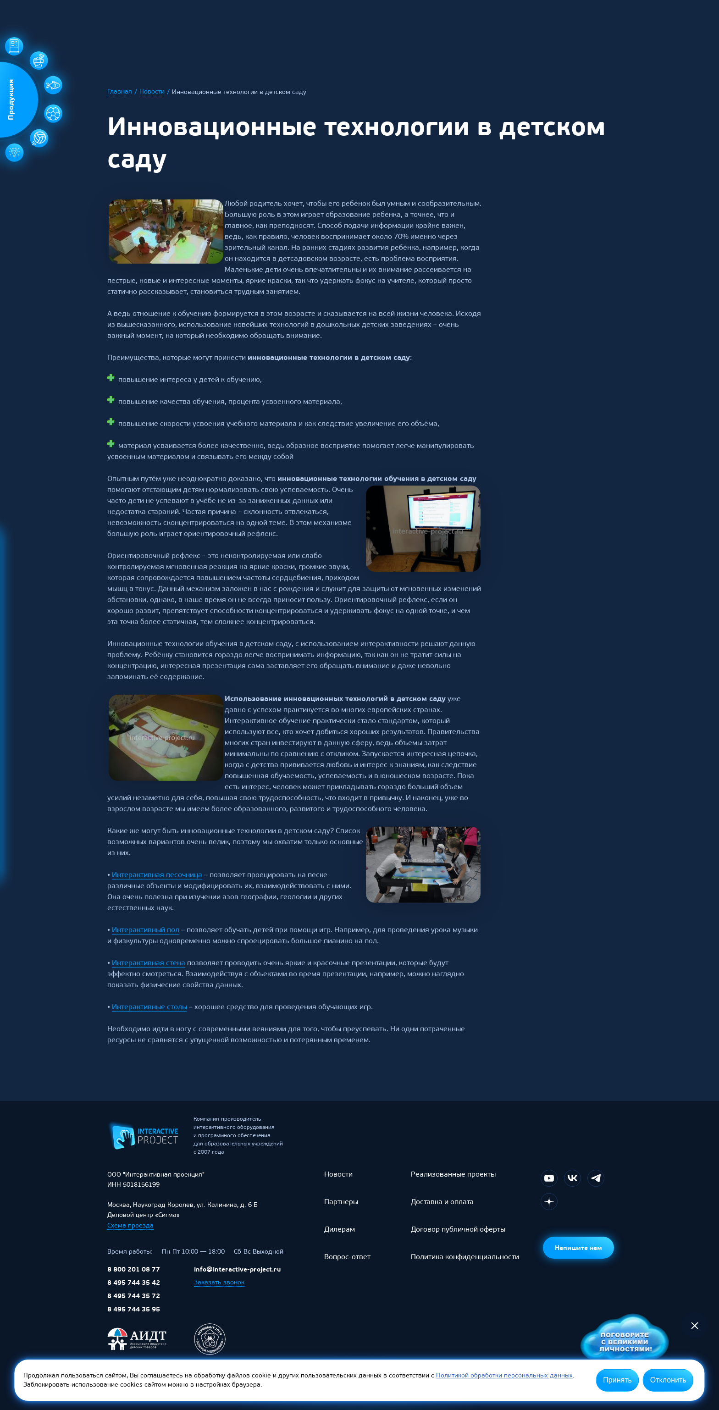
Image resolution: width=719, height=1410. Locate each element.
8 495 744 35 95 (133, 1318)
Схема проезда (130, 1235)
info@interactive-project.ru (237, 1278)
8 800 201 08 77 (133, 1278)
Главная (119, 92)
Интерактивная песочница (157, 890)
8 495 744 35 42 (133, 1292)
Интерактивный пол (145, 945)
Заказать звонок (219, 1291)
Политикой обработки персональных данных (504, 1375)
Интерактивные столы (149, 1022)
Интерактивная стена (148, 978)
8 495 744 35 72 (133, 1305)
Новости (152, 92)
